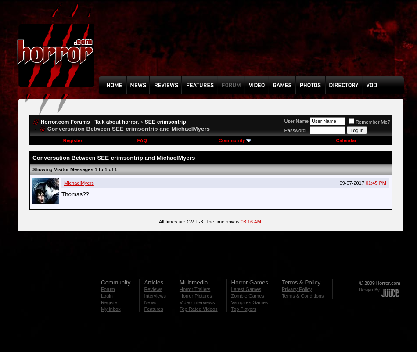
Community (235, 140)
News (150, 302)
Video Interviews (197, 302)
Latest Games (246, 289)
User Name (296, 121)
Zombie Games (247, 295)
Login (107, 295)
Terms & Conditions (303, 295)
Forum (108, 289)
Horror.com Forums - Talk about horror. (90, 122)
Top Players (243, 309)
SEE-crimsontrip (165, 122)
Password (295, 130)
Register (73, 140)
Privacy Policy (297, 289)
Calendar (346, 140)
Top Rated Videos (199, 309)
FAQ (142, 140)
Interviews (155, 295)
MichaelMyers (79, 183)
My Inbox (111, 309)
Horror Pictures (196, 295)
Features (153, 309)
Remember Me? (369, 122)
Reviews (153, 289)
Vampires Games (249, 302)
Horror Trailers (195, 289)
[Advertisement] (129, 44)
